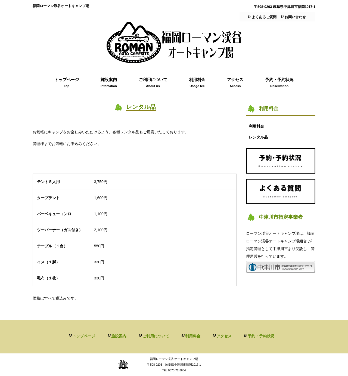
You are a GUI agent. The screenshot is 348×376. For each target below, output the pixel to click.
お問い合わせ (295, 17)
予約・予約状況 (261, 336)
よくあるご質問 (264, 17)
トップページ (83, 336)
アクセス (224, 336)
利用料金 (192, 336)
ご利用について (155, 336)
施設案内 (118, 336)
